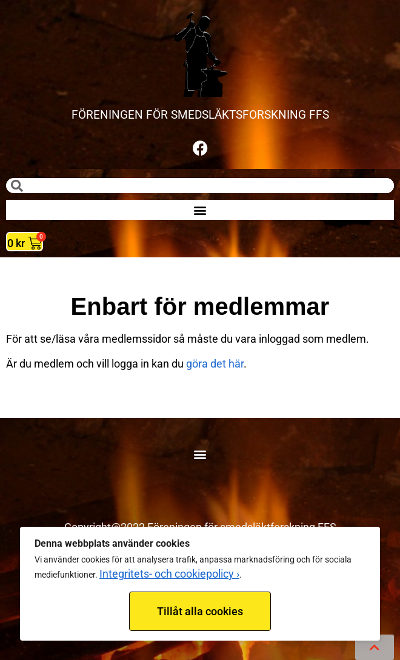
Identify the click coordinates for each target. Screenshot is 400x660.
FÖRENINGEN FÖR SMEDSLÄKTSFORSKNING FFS (200, 115)
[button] (200, 210)
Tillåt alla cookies (200, 611)
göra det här (215, 363)
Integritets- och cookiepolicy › (169, 573)
